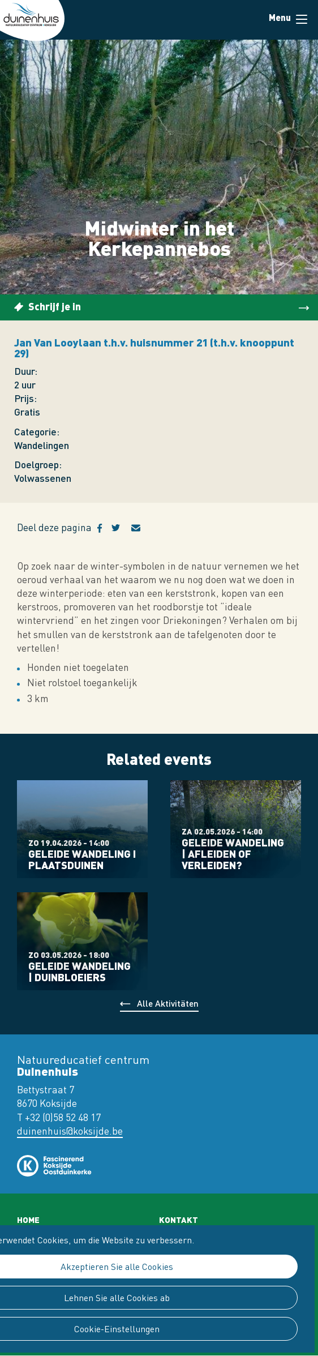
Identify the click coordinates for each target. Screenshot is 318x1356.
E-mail (142, 528)
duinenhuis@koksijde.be (70, 1131)
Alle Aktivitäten (168, 1003)
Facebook (104, 528)
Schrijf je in (54, 306)
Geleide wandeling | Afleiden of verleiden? (233, 854)
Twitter (121, 528)
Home (28, 1219)
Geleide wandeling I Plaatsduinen (82, 859)
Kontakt (178, 1219)
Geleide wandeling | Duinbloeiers (79, 971)
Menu (301, 19)
